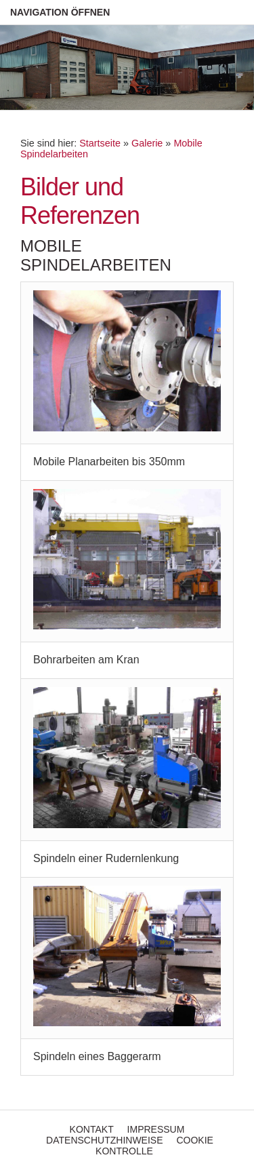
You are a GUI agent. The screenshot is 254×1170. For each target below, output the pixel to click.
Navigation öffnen (60, 12)
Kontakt (92, 1129)
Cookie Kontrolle (154, 1145)
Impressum (156, 1129)
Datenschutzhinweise (104, 1140)
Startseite (100, 143)
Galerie (147, 143)
